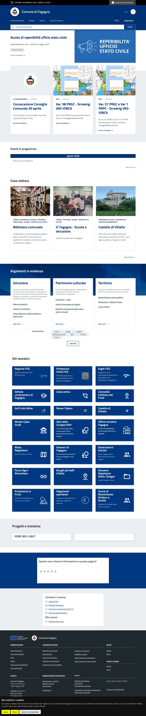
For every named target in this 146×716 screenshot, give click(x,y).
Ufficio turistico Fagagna (107, 423)
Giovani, (27, 222)
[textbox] (72, 571)
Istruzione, (41, 220)
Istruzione (20, 282)
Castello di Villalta (112, 227)
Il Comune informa (20, 99)
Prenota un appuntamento (115, 689)
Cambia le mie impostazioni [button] (30, 712)
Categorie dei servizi (50, 645)
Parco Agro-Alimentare (22, 471)
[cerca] (133, 11)
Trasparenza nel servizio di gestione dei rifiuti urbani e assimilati (88, 691)
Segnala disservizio (56, 621)
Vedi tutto (131, 167)
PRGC (117, 20)
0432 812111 (61, 609)
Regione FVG (22, 368)
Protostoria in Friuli (23, 492)
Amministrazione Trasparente (53, 676)
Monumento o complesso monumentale (112, 221)
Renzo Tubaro (64, 408)
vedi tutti (73, 343)
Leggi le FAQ (53, 601)
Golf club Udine (24, 408)
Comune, (16, 220)
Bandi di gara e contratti (50, 681)
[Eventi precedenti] (12, 156)
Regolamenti (46, 690)
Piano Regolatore (21, 448)
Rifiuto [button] (14, 712)
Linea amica (63, 392)
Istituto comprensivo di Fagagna (24, 395)
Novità (109, 645)
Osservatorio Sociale (105, 448)
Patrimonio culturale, (28, 220)
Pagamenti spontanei (62, 492)
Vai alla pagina (20, 123)
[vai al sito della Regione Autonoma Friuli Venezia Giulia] (31, 2)
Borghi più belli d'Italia (65, 471)
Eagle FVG (104, 368)
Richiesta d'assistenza (82, 681)
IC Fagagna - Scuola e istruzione (71, 229)
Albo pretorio (46, 686)
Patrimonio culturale (71, 282)
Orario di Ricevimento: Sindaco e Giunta (106, 495)
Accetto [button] (5, 712)
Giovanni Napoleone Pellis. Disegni (106, 473)
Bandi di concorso (48, 683)
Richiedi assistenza (56, 605)
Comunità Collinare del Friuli (105, 395)
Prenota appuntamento (58, 612)
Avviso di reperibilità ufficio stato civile (38, 37)
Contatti (13, 676)
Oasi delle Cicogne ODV (64, 423)
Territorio (105, 282)
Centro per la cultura (38, 222)
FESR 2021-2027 (25, 536)
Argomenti (128, 20)
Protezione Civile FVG (62, 370)
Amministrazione (16, 645)
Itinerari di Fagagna (62, 448)
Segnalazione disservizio (83, 686)
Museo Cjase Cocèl (22, 423)
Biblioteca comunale (27, 227)
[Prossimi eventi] (134, 156)
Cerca (130, 27)
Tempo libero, (18, 222)
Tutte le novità (17, 55)
